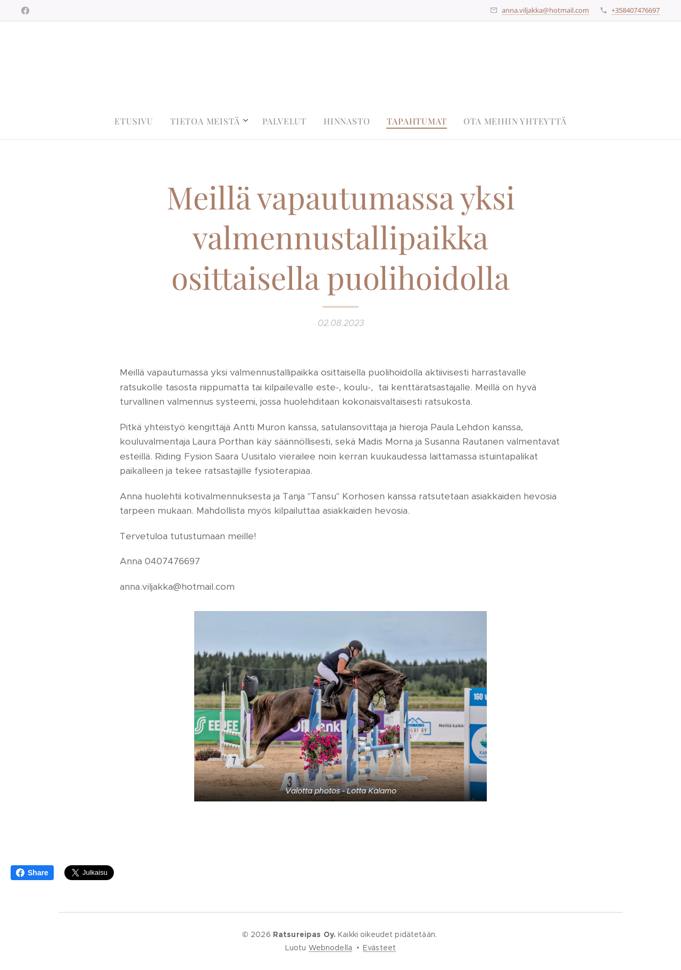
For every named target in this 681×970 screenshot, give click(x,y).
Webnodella (330, 947)
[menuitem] (138, 121)
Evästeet (379, 947)
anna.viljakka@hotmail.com (545, 10)
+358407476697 (635, 10)
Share (32, 872)
